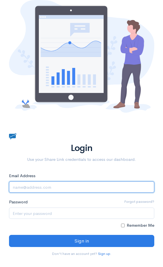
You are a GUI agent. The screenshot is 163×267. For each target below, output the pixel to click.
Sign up (104, 253)
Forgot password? (139, 201)
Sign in (81, 241)
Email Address (22, 175)
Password (18, 201)
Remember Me (140, 225)
